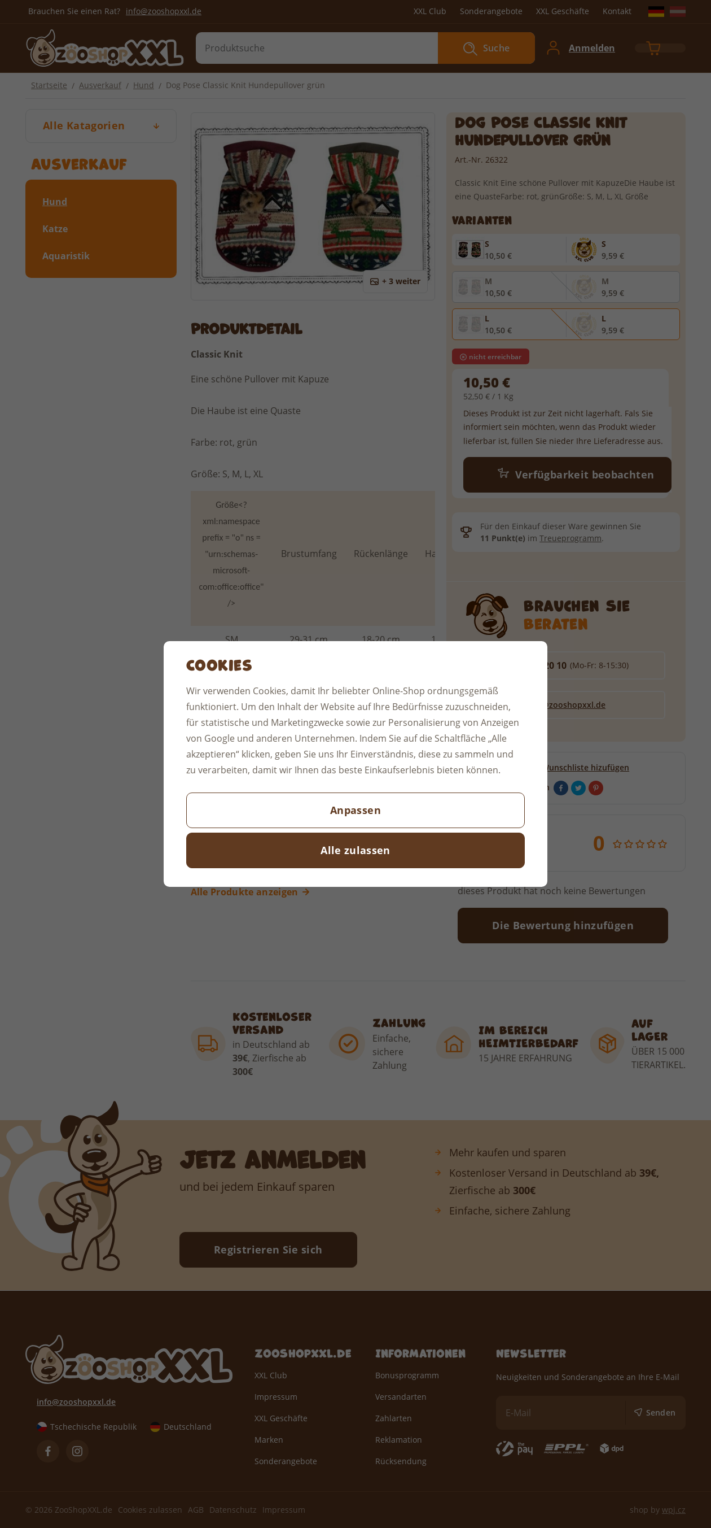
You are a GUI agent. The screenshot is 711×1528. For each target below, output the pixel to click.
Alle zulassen (355, 850)
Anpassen (355, 810)
